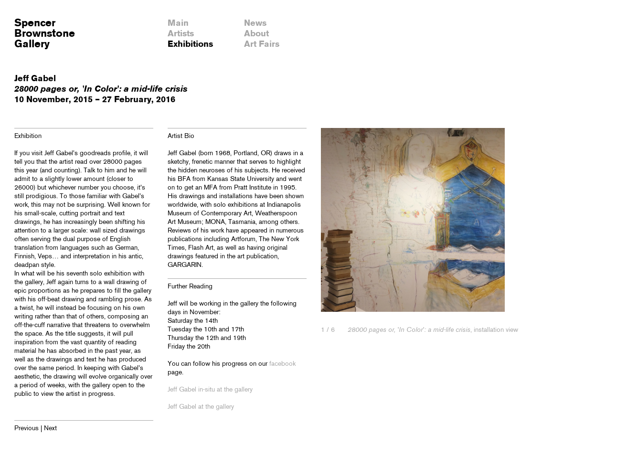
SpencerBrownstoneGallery (44, 34)
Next (50, 428)
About (256, 34)
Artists (181, 34)
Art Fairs (261, 44)
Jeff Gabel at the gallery (201, 407)
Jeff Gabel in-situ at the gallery (210, 390)
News (255, 23)
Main (178, 23)
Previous (26, 428)
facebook (282, 364)
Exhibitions (190, 44)
